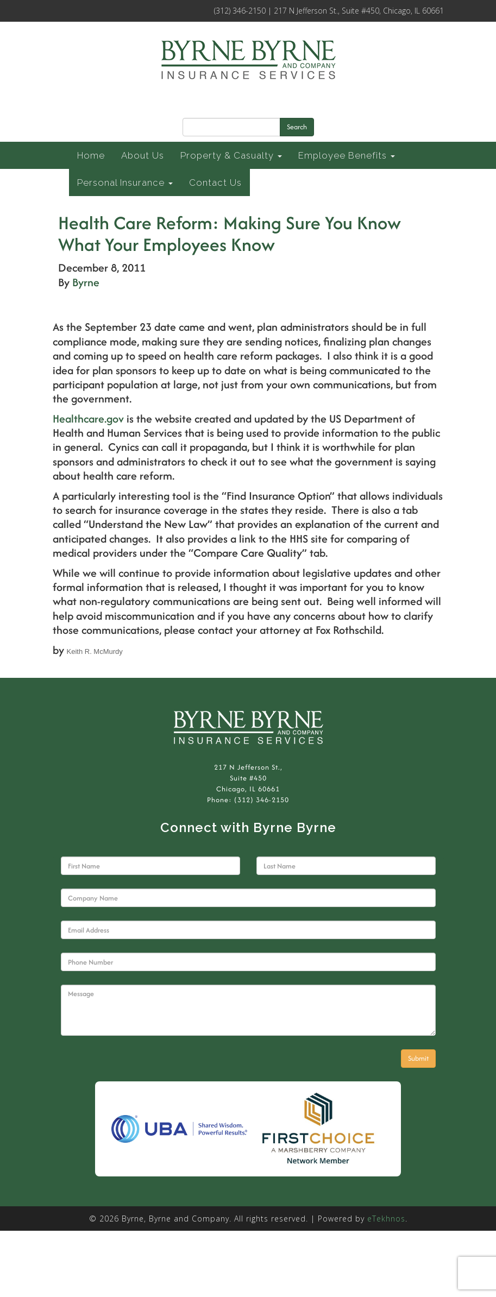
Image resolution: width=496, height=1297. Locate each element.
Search (297, 127)
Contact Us (215, 182)
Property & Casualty (231, 155)
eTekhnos (386, 1218)
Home (91, 155)
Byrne (85, 282)
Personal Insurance (125, 182)
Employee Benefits (346, 155)
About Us (142, 155)
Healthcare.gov (90, 418)
